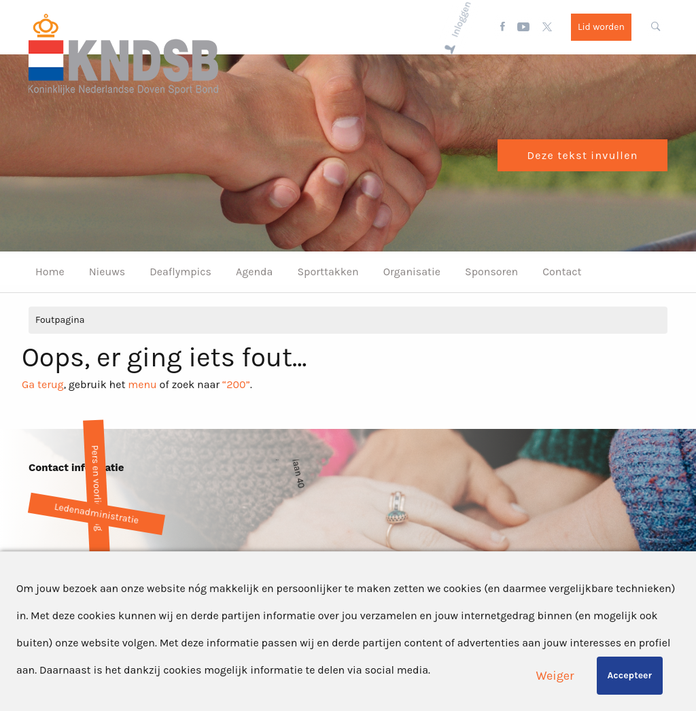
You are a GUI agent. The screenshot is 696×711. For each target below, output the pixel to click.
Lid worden (601, 27)
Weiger (555, 675)
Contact (561, 271)
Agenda (254, 271)
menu (142, 384)
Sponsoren (491, 271)
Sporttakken (327, 271)
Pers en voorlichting (96, 488)
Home (50, 271)
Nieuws (107, 271)
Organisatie (411, 271)
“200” (236, 384)
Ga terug (43, 384)
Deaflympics (180, 271)
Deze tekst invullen (582, 155)
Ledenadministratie (96, 513)
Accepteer (630, 675)
